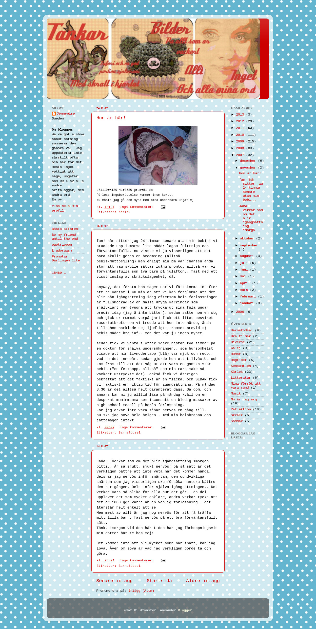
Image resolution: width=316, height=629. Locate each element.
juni (245, 270)
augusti (248, 256)
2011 (241, 128)
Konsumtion (241, 366)
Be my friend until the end (65, 237)
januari (248, 303)
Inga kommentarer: (138, 207)
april (246, 283)
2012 (241, 121)
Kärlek (124, 212)
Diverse (238, 342)
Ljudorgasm (62, 251)
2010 (241, 135)
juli (245, 263)
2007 (241, 155)
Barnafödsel (129, 432)
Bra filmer (241, 336)
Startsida (159, 581)
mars (245, 290)
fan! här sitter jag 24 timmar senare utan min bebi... (251, 190)
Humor (236, 354)
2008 (241, 148)
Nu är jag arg (244, 399)
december (249, 161)
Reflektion (241, 409)
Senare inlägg (114, 581)
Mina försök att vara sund (246, 386)
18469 (57, 273)
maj (244, 276)
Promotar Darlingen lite (66, 258)
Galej (236, 348)
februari (249, 296)
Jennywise (66, 114)
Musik (236, 393)
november (249, 168)
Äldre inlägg (203, 581)
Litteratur (241, 378)
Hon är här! (111, 118)
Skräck (237, 415)
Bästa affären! (66, 229)
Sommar (237, 421)
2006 (241, 312)
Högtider (239, 360)
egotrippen (62, 245)
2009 (241, 141)
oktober (248, 238)
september (249, 245)
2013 (241, 115)
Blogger (185, 610)
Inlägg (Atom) (141, 591)
